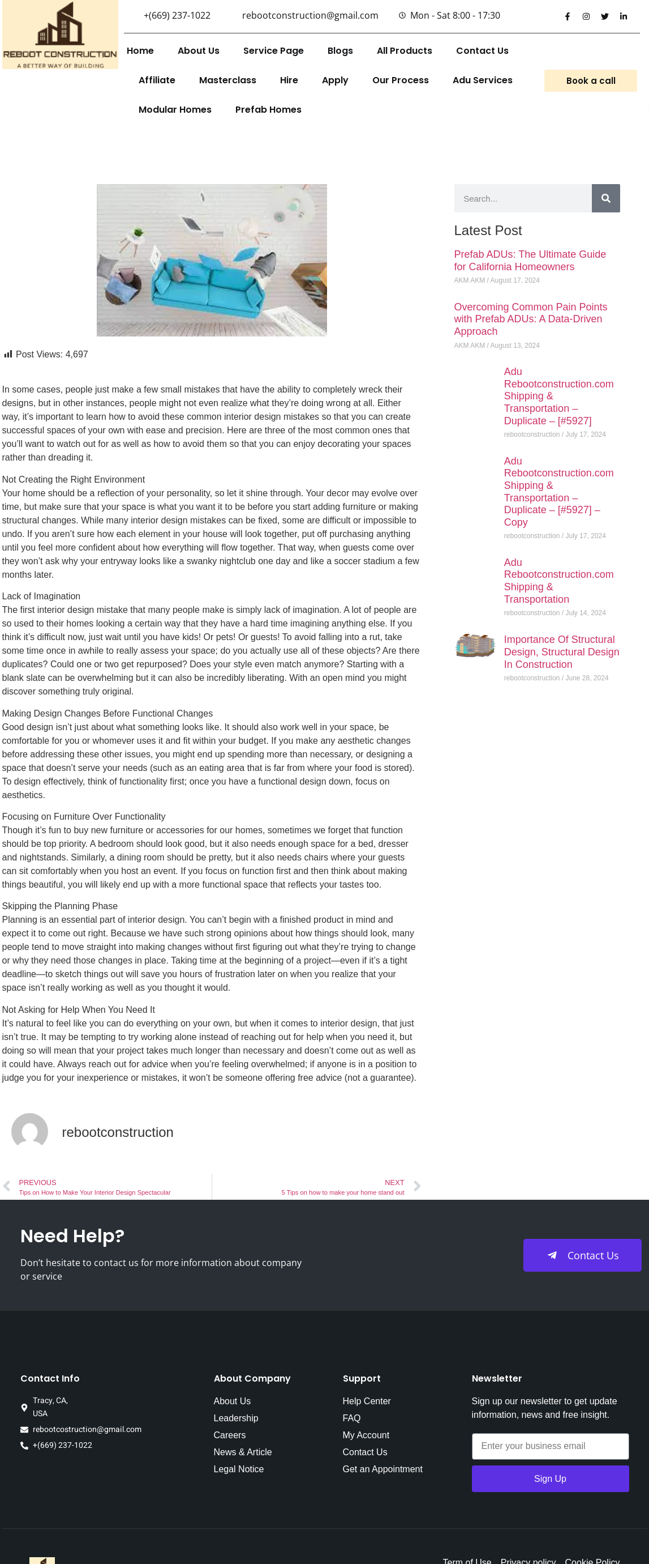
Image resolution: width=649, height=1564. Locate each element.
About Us (199, 50)
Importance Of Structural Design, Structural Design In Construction (562, 652)
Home (140, 50)
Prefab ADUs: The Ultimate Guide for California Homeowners (530, 260)
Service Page (273, 50)
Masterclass (227, 80)
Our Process (400, 80)
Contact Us (482, 50)
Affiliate (157, 80)
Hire (289, 80)
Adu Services (483, 80)
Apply (335, 80)
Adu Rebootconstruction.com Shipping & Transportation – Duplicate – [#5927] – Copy (559, 491)
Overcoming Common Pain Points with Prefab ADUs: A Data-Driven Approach (531, 319)
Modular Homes (175, 109)
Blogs (340, 50)
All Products (404, 50)
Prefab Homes (268, 109)
